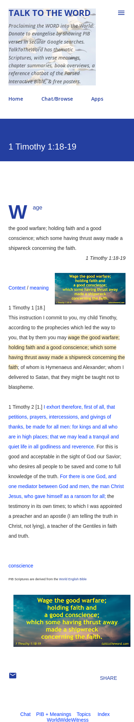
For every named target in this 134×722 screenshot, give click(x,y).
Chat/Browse (57, 98)
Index (104, 714)
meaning (39, 288)
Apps (97, 98)
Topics (84, 714)
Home (15, 98)
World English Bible (73, 579)
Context (16, 288)
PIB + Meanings (53, 714)
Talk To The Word (49, 12)
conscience (20, 566)
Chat (25, 714)
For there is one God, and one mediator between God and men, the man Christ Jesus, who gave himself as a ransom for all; (66, 486)
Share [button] (108, 678)
